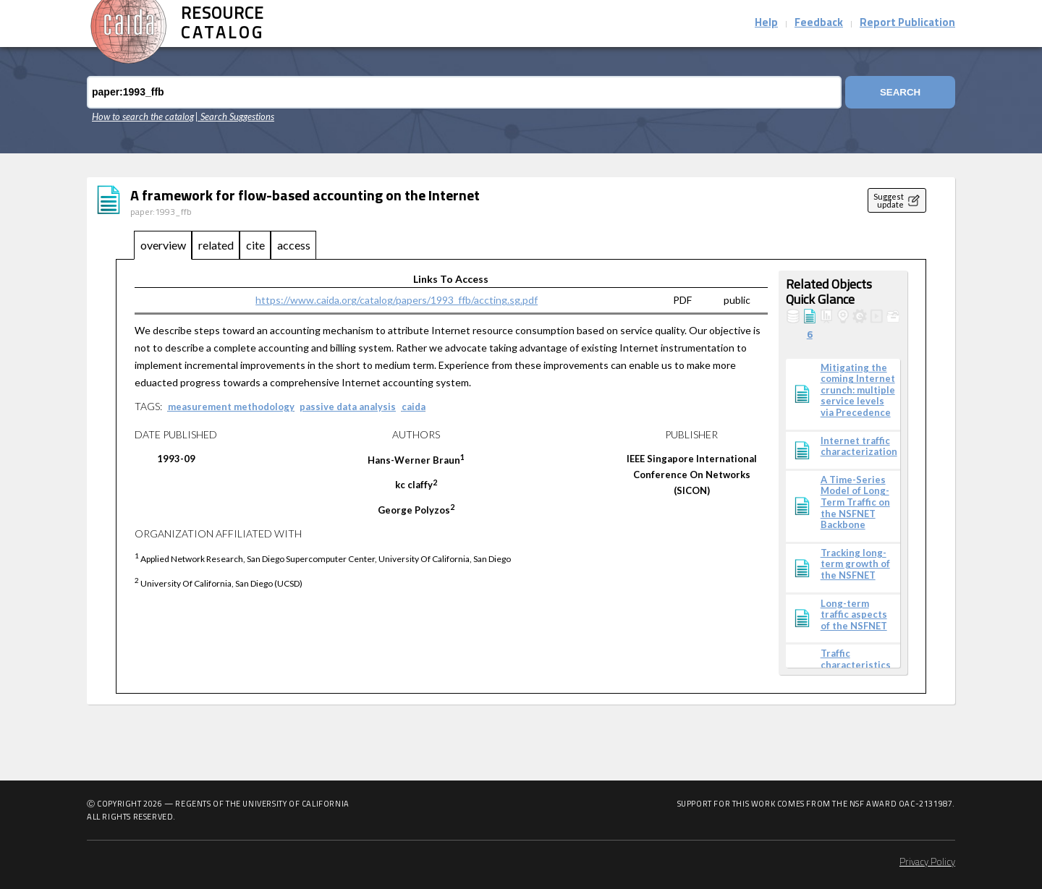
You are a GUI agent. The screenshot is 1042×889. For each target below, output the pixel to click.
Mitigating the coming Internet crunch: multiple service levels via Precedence (858, 390)
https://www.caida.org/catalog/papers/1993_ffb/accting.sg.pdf (396, 300)
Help (766, 23)
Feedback (819, 23)
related (216, 245)
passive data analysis (348, 406)
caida (413, 406)
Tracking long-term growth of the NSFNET (855, 564)
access (293, 245)
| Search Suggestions (234, 116)
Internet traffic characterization (859, 446)
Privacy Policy (927, 862)
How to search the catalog (143, 116)
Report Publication (907, 23)
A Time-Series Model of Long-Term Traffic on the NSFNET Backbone (855, 502)
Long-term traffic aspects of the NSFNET (854, 614)
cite (255, 245)
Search (900, 92)
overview (163, 245)
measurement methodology (231, 406)
